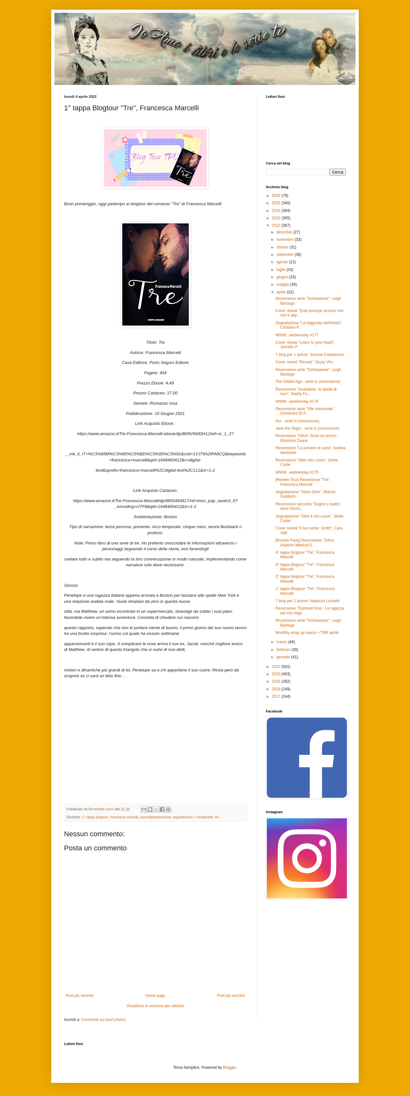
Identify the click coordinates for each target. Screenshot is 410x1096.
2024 (277, 210)
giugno (282, 277)
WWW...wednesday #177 (296, 335)
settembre (285, 254)
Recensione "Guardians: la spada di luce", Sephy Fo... (306, 391)
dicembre (284, 232)
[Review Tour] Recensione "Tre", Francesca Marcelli (303, 481)
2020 (277, 674)
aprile (281, 292)
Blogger (229, 1067)
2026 (277, 195)
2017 (277, 696)
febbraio (283, 649)
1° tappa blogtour (95, 817)
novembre (285, 239)
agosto (282, 262)
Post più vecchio (231, 995)
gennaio (283, 657)
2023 (277, 218)
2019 (277, 681)
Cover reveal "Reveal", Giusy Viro (304, 362)
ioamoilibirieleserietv (155, 817)
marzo (282, 642)
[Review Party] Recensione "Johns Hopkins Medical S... (304, 542)
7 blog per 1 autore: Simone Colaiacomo (309, 354)
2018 (277, 689)
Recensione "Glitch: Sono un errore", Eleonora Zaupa (306, 438)
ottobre (283, 247)
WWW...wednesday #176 (296, 401)
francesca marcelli (124, 817)
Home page (155, 995)
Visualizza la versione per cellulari (155, 1006)
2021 (277, 666)
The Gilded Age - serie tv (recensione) (307, 381)
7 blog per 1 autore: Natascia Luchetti (307, 601)
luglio (281, 269)
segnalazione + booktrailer (193, 817)
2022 (277, 225)
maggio (283, 284)
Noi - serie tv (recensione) (297, 421)
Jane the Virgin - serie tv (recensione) (307, 428)
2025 (277, 203)
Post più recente (80, 995)
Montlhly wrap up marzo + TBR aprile (307, 632)
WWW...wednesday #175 (296, 472)
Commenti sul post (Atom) (103, 1019)
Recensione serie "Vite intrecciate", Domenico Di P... (305, 411)
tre (217, 817)
